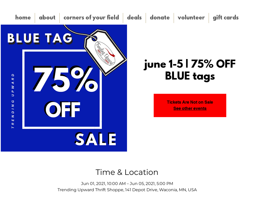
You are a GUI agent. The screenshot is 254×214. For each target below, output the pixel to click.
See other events (190, 108)
